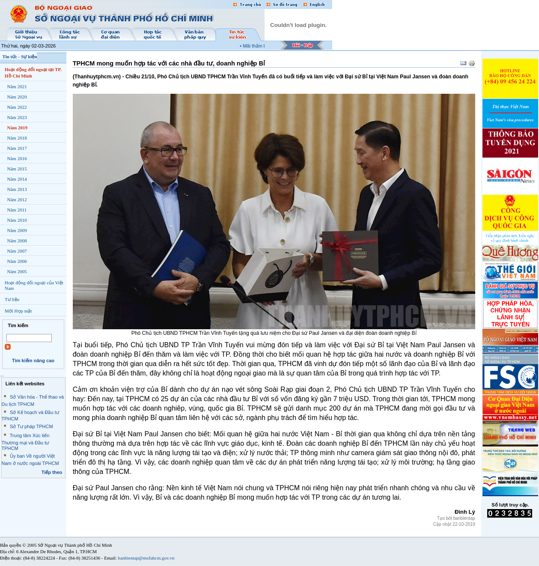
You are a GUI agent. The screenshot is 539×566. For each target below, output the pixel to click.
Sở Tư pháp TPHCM (31, 426)
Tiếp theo (52, 472)
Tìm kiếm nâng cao (33, 360)
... (2, 374)
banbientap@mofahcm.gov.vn (146, 557)
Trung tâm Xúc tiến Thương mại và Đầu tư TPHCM (26, 442)
